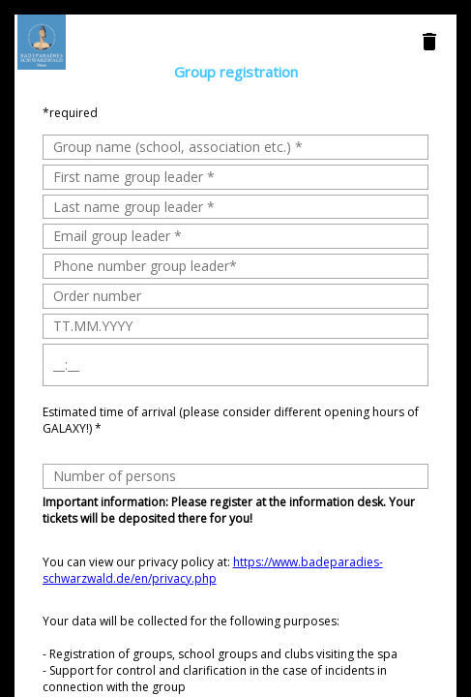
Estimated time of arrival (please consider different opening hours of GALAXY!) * (231, 420)
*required (70, 113)
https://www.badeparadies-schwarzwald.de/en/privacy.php (213, 570)
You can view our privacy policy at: (213, 570)
